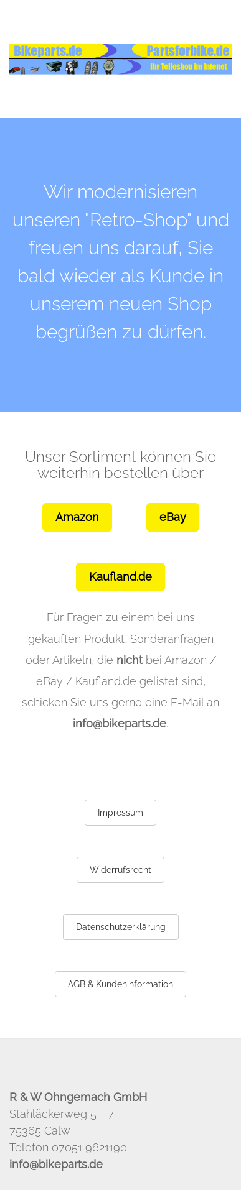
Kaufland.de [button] (120, 576)
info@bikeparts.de (119, 723)
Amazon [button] (77, 517)
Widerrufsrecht (120, 870)
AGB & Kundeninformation (120, 984)
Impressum (120, 813)
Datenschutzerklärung (121, 927)
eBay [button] (172, 517)
